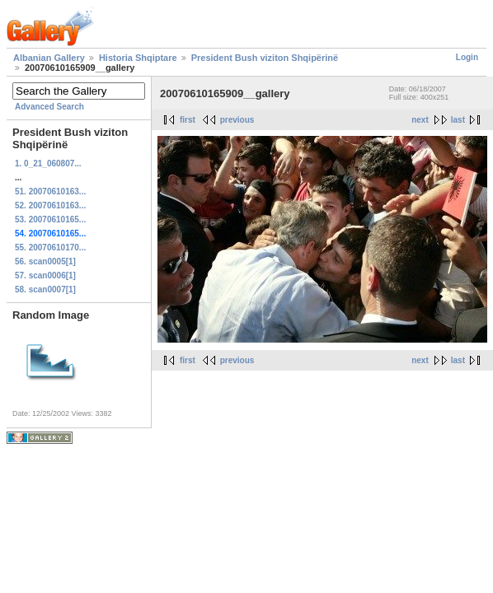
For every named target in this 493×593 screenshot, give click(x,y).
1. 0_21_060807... (48, 163)
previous (237, 119)
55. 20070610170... (50, 247)
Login (467, 57)
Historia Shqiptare (138, 58)
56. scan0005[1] (45, 261)
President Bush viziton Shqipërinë (264, 58)
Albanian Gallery (49, 58)
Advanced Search (49, 106)
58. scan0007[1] (45, 289)
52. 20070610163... (50, 205)
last (458, 119)
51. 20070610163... (50, 191)
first (187, 119)
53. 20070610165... (50, 219)
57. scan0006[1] (45, 275)
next (420, 119)
